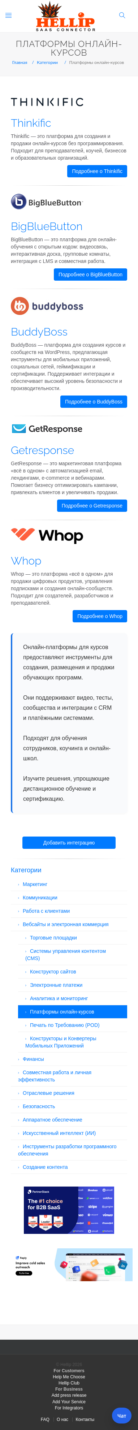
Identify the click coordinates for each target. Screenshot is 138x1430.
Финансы (33, 1059)
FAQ (45, 1419)
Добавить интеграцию (69, 843)
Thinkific (31, 123)
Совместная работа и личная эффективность (54, 1076)
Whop (26, 560)
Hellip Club (69, 1383)
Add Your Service (69, 1401)
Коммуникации (40, 897)
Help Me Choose (69, 1376)
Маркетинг (35, 884)
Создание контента (45, 1167)
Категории (47, 62)
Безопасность (39, 1106)
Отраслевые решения (48, 1093)
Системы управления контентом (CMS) (65, 954)
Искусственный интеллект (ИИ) (59, 1133)
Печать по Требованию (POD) (65, 1025)
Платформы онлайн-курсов (62, 1012)
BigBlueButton (46, 226)
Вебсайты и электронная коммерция (66, 924)
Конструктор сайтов (53, 972)
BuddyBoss (39, 331)
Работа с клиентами (46, 911)
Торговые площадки (53, 938)
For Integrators (69, 1407)
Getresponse (42, 450)
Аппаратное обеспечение (52, 1120)
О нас (62, 1419)
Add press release (69, 1395)
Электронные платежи (56, 985)
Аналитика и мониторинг (59, 998)
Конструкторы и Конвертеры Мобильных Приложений (60, 1042)
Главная (19, 62)
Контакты (85, 1419)
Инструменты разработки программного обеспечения (67, 1150)
